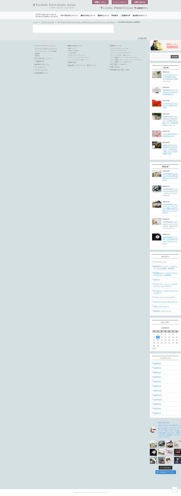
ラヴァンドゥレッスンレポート (164, 297)
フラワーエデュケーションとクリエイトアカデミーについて (46, 15)
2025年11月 (157, 395)
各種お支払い (73, 62)
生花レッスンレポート (161, 306)
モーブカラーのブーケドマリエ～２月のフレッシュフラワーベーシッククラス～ (86, 22)
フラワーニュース (47, 22)
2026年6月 (157, 363)
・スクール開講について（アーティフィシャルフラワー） (125, 59)
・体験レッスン (71, 48)
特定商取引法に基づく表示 (119, 70)
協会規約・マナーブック (162, 311)
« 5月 (154, 348)
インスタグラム (107, 8)
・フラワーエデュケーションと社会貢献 (45, 51)
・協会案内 (37, 53)
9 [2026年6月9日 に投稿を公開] (157, 337)
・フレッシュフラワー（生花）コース (78, 59)
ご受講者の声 (125, 15)
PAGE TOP (143, 38)
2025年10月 (157, 399)
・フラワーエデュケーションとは (118, 48)
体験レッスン (100, 2)
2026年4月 (157, 372)
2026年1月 (157, 386)
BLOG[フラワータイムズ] (123, 8)
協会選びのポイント (140, 15)
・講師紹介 (37, 55)
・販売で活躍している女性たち (118, 64)
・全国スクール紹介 (72, 50)
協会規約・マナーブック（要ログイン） (82, 65)
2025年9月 (157, 404)
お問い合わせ (139, 2)
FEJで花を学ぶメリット (69, 15)
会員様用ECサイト (141, 8)
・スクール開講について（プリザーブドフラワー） (123, 57)
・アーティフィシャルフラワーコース (78, 57)
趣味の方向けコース (88, 15)
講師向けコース (103, 15)
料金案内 (115, 15)
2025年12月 (157, 390)
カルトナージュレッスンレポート (165, 302)
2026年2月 (157, 381)
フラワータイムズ (41, 70)
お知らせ (156, 279)
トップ (35, 22)
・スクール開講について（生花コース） (120, 62)
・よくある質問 (71, 53)
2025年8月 (157, 408)
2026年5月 (157, 368)
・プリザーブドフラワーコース (76, 55)
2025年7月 (157, 413)
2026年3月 (157, 377)
